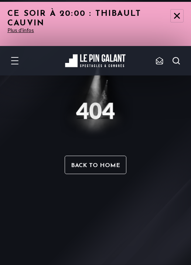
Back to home (95, 166)
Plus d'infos (20, 30)
